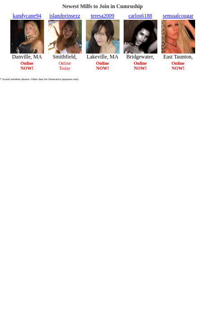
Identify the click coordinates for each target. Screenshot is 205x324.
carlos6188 (140, 16)
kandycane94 (27, 16)
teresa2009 (102, 16)
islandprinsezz (64, 16)
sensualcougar (178, 16)
